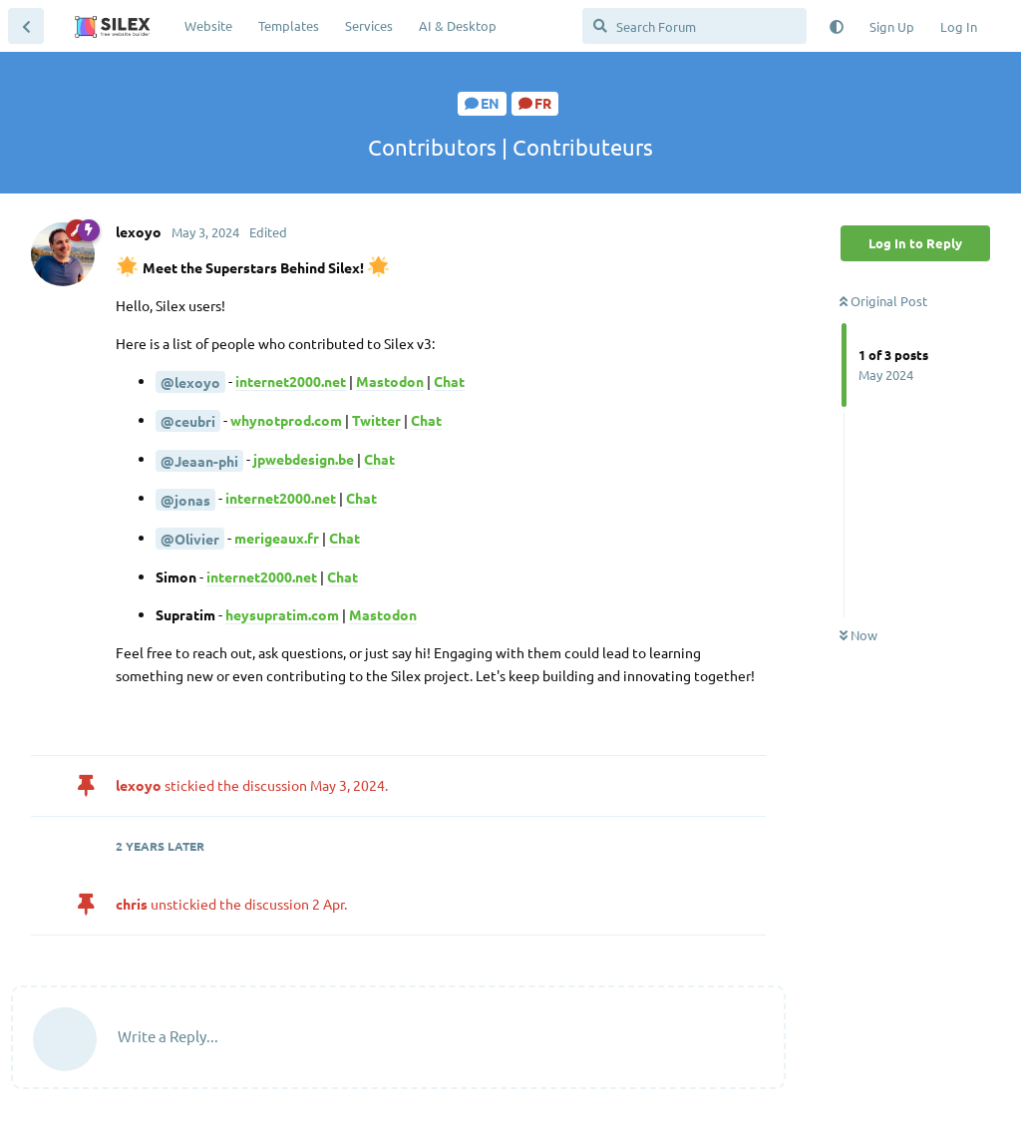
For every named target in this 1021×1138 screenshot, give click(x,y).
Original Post (883, 300)
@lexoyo (190, 382)
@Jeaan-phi (199, 461)
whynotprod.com (286, 420)
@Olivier (190, 539)
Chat (449, 381)
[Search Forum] (694, 26)
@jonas (185, 500)
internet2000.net (290, 381)
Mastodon (390, 381)
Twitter (376, 420)
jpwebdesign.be (303, 459)
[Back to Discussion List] (26, 26)
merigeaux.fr (276, 538)
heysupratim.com (282, 614)
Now (858, 634)
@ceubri (188, 421)
